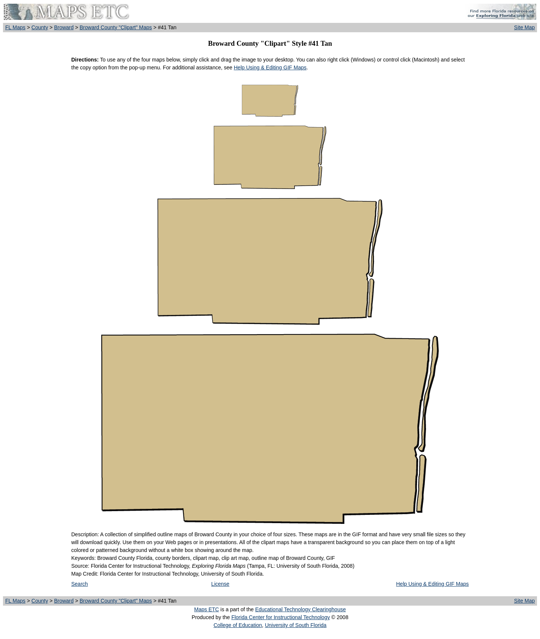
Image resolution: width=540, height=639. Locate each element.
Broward (64, 27)
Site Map (524, 27)
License (220, 584)
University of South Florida (295, 625)
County (40, 27)
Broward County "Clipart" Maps (116, 27)
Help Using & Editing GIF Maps (270, 67)
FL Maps (15, 27)
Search (79, 584)
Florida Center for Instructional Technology (280, 617)
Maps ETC (206, 609)
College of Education (237, 625)
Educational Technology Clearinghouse (300, 609)
